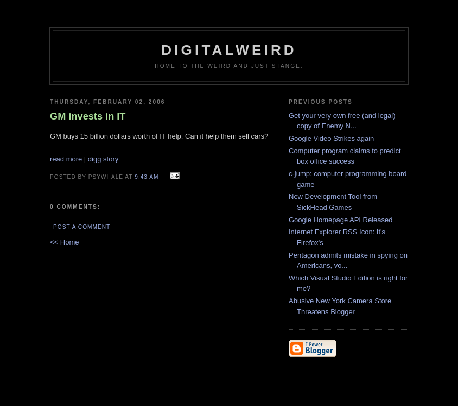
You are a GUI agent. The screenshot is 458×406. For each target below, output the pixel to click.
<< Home (64, 242)
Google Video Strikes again (331, 138)
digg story (103, 159)
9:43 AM (146, 177)
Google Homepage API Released (341, 220)
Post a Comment (81, 227)
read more (66, 159)
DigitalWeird (229, 50)
